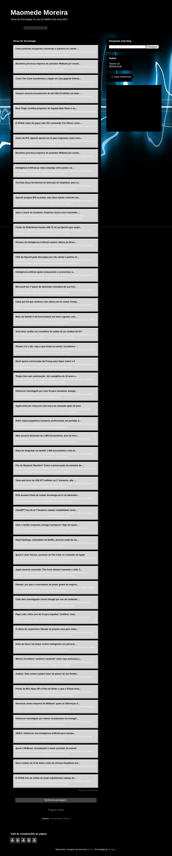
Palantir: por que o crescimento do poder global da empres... (47, 584)
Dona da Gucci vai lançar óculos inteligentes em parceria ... (46, 644)
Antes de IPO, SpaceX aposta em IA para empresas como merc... (48, 138)
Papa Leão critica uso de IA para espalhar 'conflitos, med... (45, 614)
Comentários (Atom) (60, 818)
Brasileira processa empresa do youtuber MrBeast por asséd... (47, 63)
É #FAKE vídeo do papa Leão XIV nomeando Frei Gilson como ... (48, 123)
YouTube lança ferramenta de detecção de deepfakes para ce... (47, 182)
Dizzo (90, 849)
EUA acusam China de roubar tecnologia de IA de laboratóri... (47, 495)
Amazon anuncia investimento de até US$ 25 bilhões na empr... (48, 93)
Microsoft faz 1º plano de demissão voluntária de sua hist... (46, 287)
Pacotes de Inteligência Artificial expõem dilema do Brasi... (45, 242)
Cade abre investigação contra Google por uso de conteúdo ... (47, 599)
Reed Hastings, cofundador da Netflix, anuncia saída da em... (47, 540)
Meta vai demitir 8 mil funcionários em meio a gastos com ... (46, 316)
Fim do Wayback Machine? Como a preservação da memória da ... (49, 465)
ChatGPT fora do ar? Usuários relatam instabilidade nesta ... (46, 510)
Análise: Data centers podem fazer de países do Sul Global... (46, 673)
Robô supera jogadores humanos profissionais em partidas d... (48, 420)
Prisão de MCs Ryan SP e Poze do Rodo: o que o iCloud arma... (48, 688)
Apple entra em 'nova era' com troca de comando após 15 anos (48, 406)
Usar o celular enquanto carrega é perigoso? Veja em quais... (47, 525)
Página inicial (55, 809)
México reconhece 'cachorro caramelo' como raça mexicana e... (48, 659)
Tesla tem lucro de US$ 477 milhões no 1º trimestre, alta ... (45, 480)
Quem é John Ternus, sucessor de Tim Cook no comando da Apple (50, 555)
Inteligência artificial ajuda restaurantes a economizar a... (45, 272)
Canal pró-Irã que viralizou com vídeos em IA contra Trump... (46, 301)
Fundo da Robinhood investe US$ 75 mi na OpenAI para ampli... (48, 227)
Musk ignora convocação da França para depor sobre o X (45, 361)
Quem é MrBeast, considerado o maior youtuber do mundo (45, 748)
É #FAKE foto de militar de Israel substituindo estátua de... (45, 778)
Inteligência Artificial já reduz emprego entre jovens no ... (45, 168)
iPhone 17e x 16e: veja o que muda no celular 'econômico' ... (46, 346)
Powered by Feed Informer (88, 790)
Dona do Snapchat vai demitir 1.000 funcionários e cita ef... (45, 450)
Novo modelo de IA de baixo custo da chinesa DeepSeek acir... (47, 763)
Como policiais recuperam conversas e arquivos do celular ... (47, 48)
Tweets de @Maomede (115, 65)
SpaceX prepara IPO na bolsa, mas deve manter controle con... (47, 197)
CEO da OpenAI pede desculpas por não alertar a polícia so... (47, 257)
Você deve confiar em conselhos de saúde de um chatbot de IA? (48, 331)
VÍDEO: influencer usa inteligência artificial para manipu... (45, 733)
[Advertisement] (134, 107)
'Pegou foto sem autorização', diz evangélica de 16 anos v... (46, 376)
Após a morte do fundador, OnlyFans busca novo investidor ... (47, 212)
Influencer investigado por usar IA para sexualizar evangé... (46, 391)
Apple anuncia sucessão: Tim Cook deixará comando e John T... (48, 569)
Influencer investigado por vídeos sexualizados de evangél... (46, 718)
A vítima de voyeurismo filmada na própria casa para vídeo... (46, 629)
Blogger (112, 849)
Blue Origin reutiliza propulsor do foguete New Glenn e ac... (46, 108)
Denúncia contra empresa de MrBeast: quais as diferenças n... (47, 703)
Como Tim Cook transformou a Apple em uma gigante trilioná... (48, 78)
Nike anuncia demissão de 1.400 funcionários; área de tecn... (46, 435)
